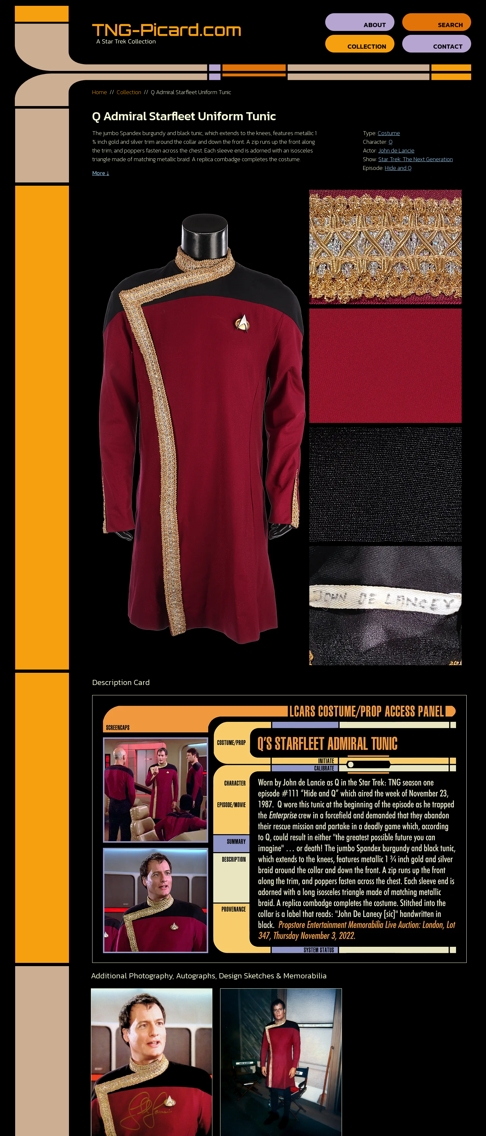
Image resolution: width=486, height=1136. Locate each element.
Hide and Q (398, 162)
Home (99, 86)
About (375, 19)
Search (450, 19)
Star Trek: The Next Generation (415, 153)
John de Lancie (396, 144)
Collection (366, 40)
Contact (448, 40)
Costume (389, 127)
